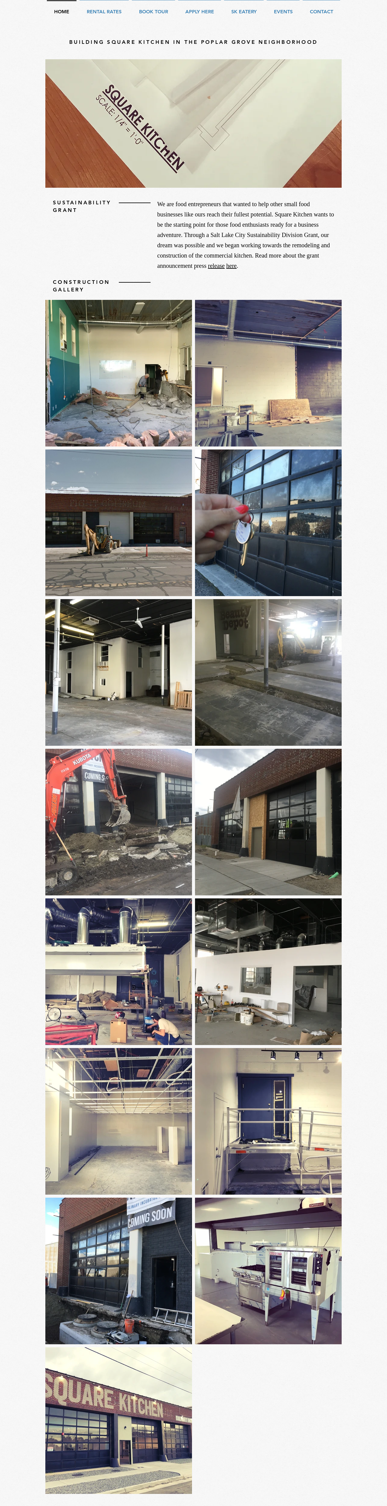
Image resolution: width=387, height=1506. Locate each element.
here (231, 265)
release (216, 265)
